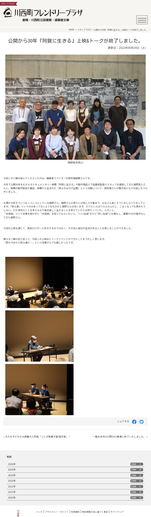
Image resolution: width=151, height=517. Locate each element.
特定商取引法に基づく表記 (95, 511)
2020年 (75, 497)
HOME (71, 29)
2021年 (75, 492)
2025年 (75, 469)
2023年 (75, 480)
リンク (39, 511)
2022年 (75, 486)
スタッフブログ (84, 29)
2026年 (75, 464)
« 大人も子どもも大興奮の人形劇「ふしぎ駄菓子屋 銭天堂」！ (37, 436)
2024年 (75, 475)
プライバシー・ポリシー (57, 511)
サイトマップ (116, 511)
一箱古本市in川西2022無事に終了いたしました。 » (120, 436)
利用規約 (75, 511)
